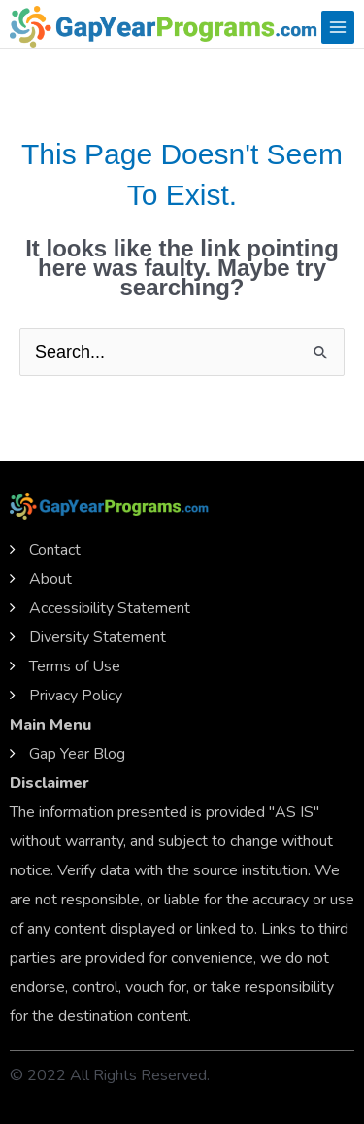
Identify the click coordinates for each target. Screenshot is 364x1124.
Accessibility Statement (109, 608)
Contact (55, 550)
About (50, 579)
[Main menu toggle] (337, 27)
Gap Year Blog (77, 754)
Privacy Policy (75, 695)
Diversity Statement (97, 637)
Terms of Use (74, 666)
